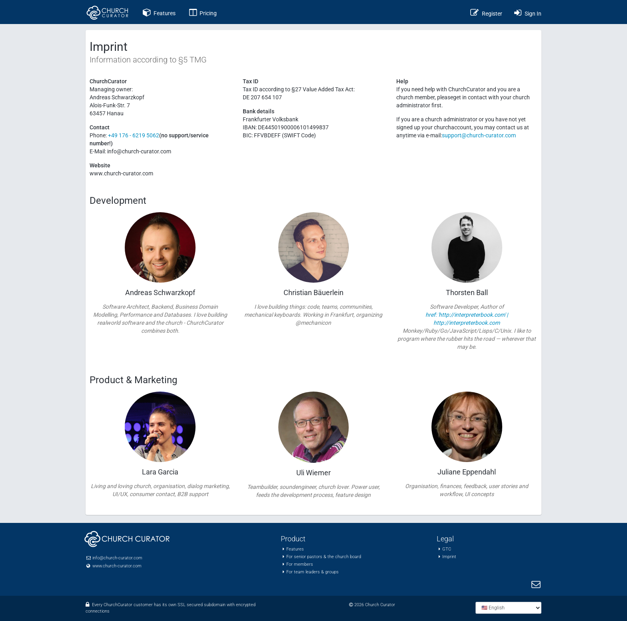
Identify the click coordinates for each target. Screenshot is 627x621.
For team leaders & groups (312, 572)
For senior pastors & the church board (323, 556)
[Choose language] (508, 608)
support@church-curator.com (479, 135)
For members (299, 564)
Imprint (449, 556)
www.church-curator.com (117, 566)
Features (295, 549)
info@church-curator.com (117, 558)
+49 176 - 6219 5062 (133, 135)
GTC (446, 549)
